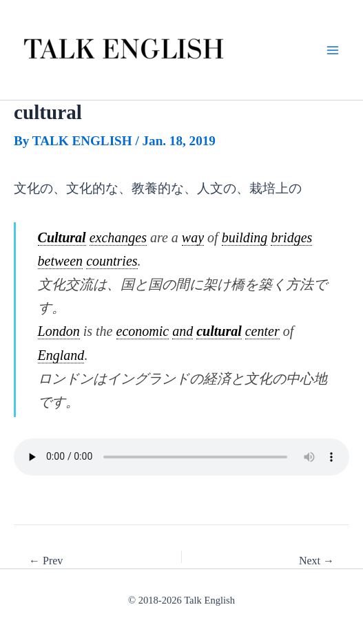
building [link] (245, 237)
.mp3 (181, 457)
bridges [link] (291, 237)
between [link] (60, 260)
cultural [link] (219, 331)
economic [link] (142, 331)
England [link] (61, 355)
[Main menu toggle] (332, 50)
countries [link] (111, 260)
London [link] (59, 331)
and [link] (182, 331)
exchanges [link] (118, 237)
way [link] (193, 237)
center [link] (262, 331)
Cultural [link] (62, 237)
